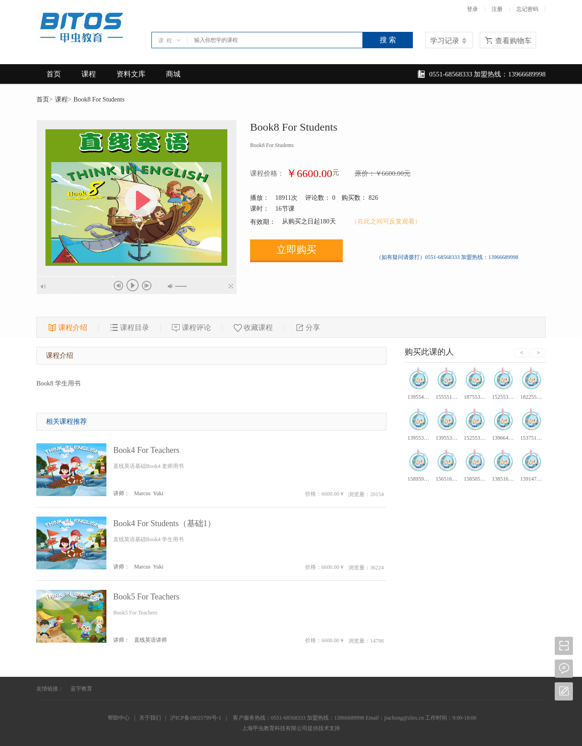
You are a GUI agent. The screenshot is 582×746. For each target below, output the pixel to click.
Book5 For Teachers (146, 596)
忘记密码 (527, 9)
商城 (173, 74)
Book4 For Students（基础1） (164, 523)
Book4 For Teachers (146, 450)
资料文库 (131, 74)
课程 (88, 74)
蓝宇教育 (81, 688)
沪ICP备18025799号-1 (195, 718)
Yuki (158, 493)
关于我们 (150, 718)
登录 (472, 9)
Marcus (142, 493)
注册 (497, 9)
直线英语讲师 (150, 640)
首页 (53, 74)
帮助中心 (119, 718)
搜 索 (388, 40)
